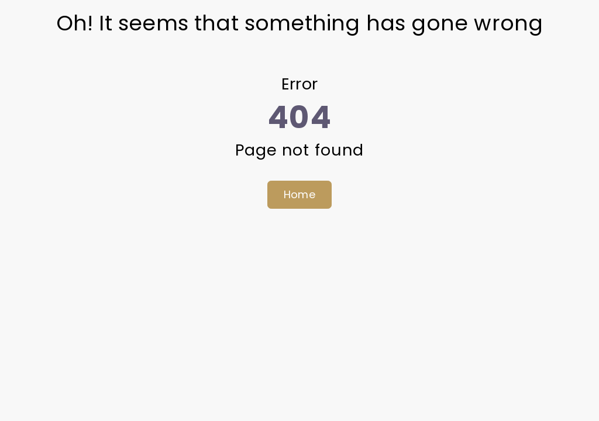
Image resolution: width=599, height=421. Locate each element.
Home (299, 194)
